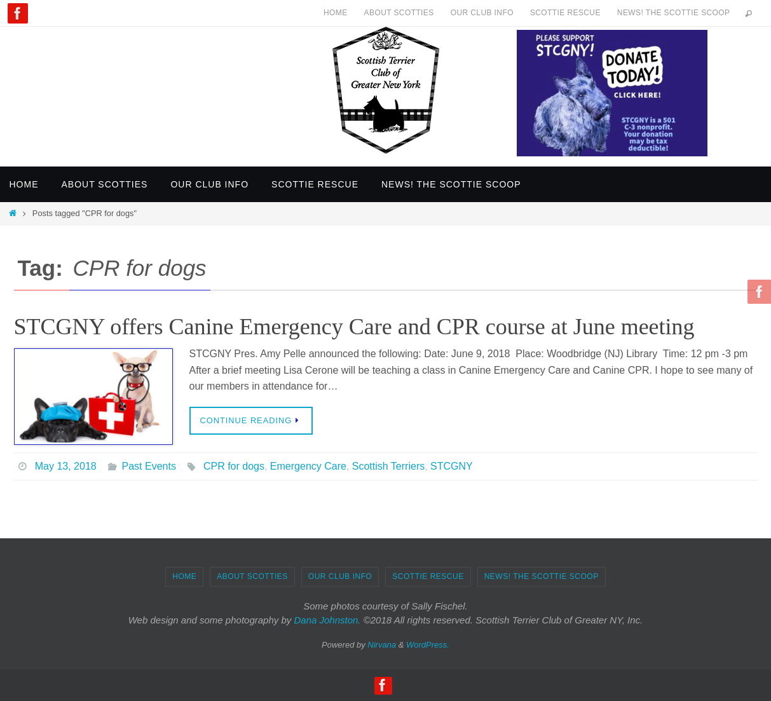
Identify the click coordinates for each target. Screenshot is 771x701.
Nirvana (381, 645)
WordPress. (427, 645)
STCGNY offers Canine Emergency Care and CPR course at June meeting (354, 326)
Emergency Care (308, 466)
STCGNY (451, 466)
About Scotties (399, 12)
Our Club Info (482, 12)
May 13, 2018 (66, 466)
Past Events (149, 466)
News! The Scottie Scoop (673, 12)
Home (336, 12)
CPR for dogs (233, 466)
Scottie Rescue (565, 12)
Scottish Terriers (388, 466)
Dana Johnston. (327, 620)
